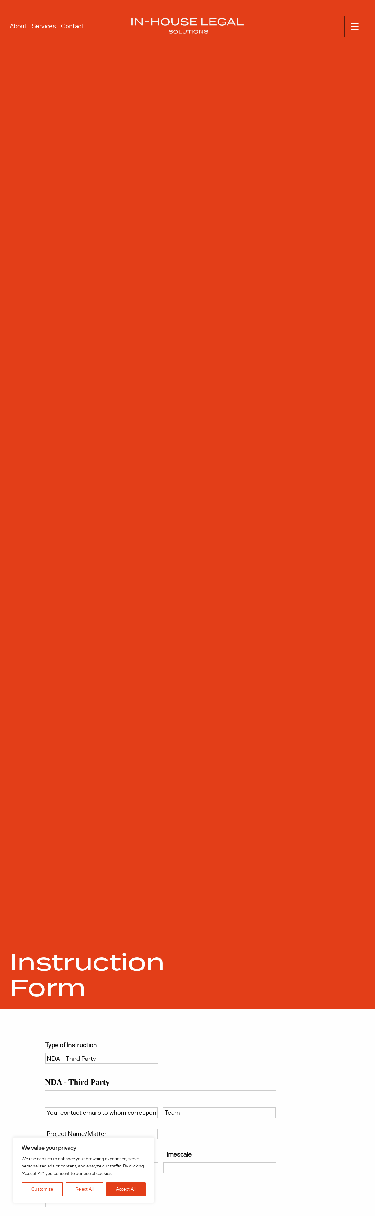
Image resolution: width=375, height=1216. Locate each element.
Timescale (178, 1156)
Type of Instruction (71, 1047)
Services (44, 26)
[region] (83, 1170)
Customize (42, 1189)
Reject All (85, 1189)
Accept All (126, 1189)
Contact (72, 26)
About (18, 26)
